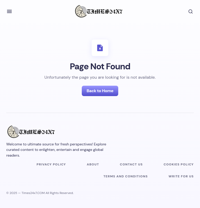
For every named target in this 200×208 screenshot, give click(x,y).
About (93, 164)
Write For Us (181, 176)
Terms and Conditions (125, 176)
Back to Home (99, 90)
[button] (9, 11)
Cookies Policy (179, 164)
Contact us (131, 164)
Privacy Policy (51, 164)
